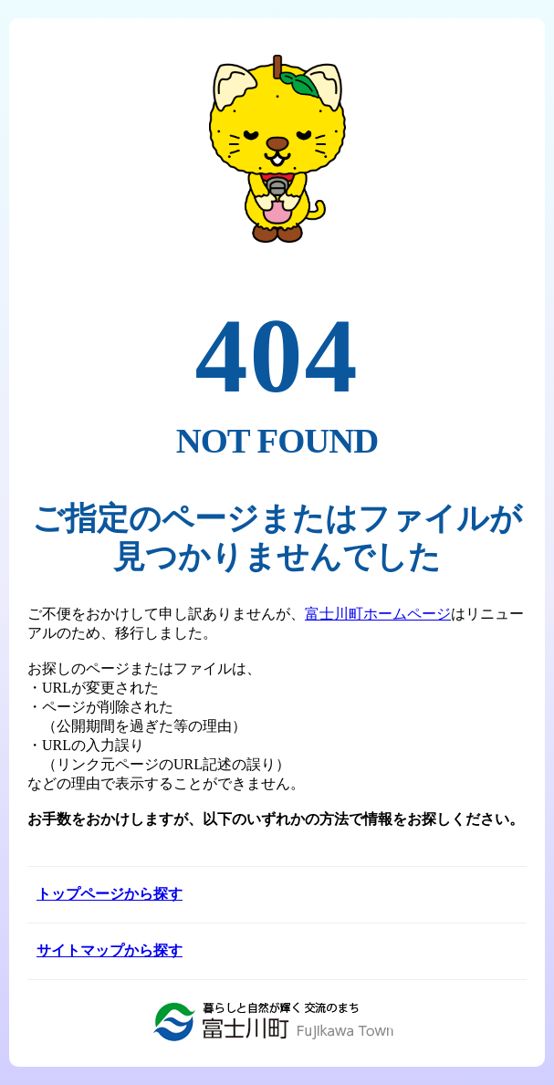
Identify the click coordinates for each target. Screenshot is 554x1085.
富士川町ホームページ (378, 613)
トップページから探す (110, 894)
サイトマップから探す (110, 950)
